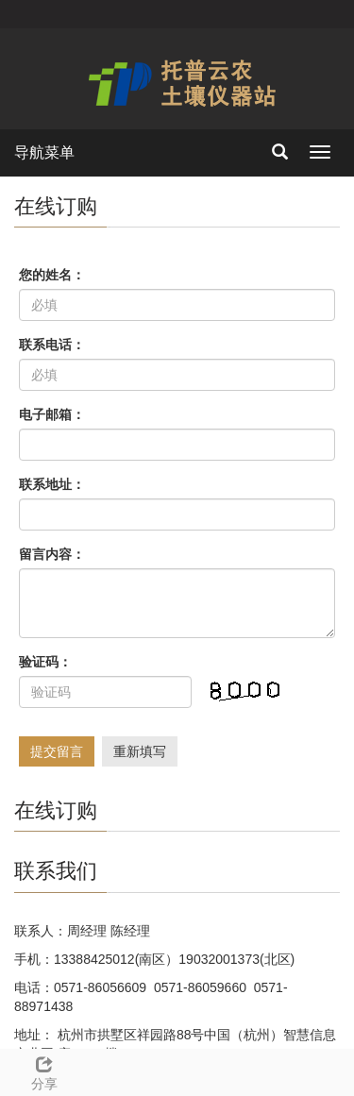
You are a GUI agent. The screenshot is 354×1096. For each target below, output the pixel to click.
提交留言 (56, 751)
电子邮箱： (52, 414)
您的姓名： (52, 274)
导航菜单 (44, 152)
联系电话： (52, 344)
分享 (44, 1070)
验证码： (45, 661)
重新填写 (139, 751)
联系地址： (52, 484)
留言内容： (52, 554)
